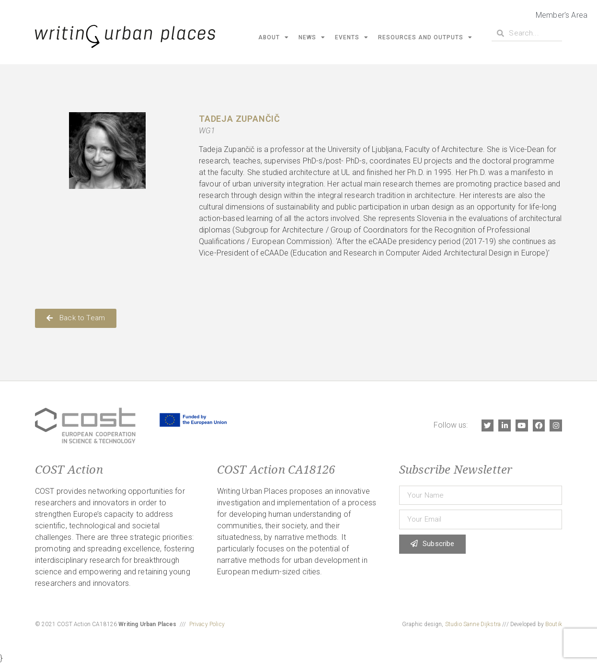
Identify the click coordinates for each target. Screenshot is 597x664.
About (273, 37)
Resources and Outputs (425, 37)
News (311, 37)
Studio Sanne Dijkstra (473, 624)
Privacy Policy (207, 624)
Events (351, 37)
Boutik (553, 624)
